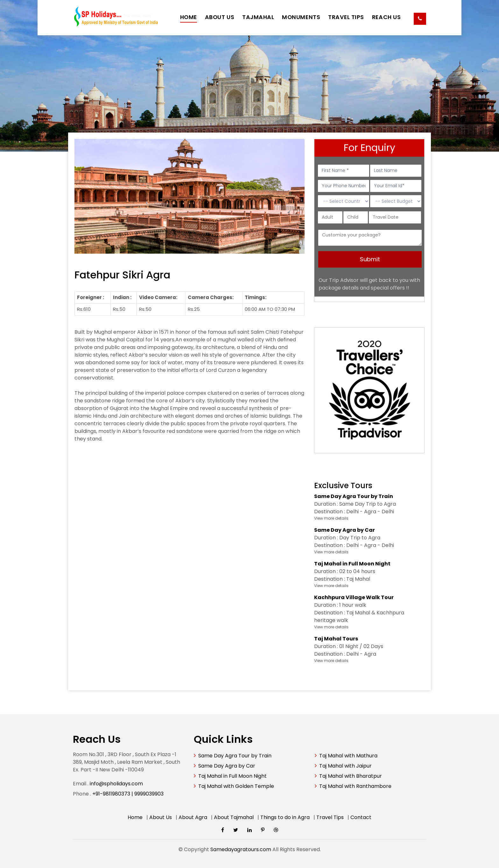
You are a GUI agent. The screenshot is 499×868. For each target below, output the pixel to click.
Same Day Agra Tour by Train (234, 755)
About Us (160, 817)
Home (135, 817)
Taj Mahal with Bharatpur (350, 776)
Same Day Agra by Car (226, 765)
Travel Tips (330, 817)
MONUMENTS (301, 17)
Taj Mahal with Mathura (348, 755)
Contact (360, 817)
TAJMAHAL (258, 17)
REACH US (386, 17)
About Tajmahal (234, 817)
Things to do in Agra (285, 817)
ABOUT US (219, 17)
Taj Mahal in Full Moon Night (232, 776)
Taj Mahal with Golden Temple (236, 786)
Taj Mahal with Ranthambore (355, 786)
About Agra (193, 817)
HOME (188, 17)
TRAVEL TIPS (346, 17)
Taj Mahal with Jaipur (345, 765)
